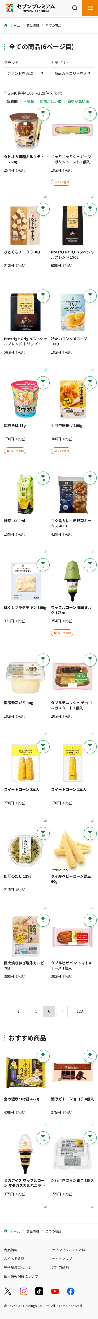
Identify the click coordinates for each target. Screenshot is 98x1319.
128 (80, 1011)
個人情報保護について (21, 1276)
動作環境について (17, 1267)
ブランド (11, 62)
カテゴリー (60, 62)
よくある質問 (14, 1258)
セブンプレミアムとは (68, 1249)
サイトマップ (62, 1258)
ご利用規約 (60, 1267)
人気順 (28, 101)
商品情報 (32, 25)
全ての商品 (53, 25)
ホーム (12, 25)
